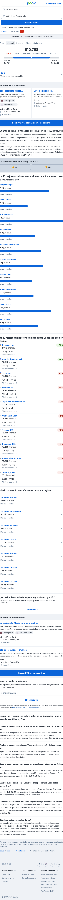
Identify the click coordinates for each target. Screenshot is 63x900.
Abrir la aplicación (53, 3)
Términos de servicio (34, 708)
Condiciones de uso (48, 881)
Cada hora (37, 43)
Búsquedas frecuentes (49, 875)
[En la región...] (31, 16)
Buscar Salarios (31, 22)
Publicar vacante (28, 875)
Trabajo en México (48, 878)
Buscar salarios (47, 888)
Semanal (19, 43)
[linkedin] (58, 864)
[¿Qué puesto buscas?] (31, 9)
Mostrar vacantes (10, 354)
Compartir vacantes (29, 878)
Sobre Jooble (6, 875)
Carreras (5, 881)
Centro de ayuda (8, 878)
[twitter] (52, 864)
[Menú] (3, 3)
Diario (28, 43)
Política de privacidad (19, 708)
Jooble (15, 897)
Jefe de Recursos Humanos (43, 91)
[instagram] (45, 864)
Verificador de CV (47, 891)
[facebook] (39, 864)
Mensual (10, 43)
